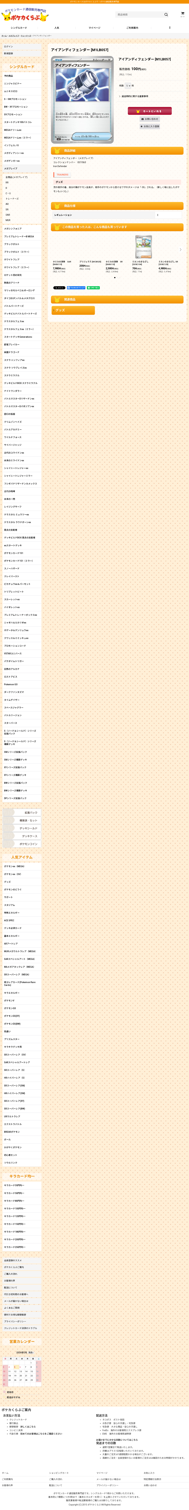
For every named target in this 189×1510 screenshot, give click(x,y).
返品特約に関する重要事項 (133, 96)
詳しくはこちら (28, 1426)
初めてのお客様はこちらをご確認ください (41, 1434)
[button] (170, 28)
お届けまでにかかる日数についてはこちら (117, 1440)
